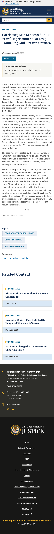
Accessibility (27, 465)
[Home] (17, 14)
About (27, 442)
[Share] (9, 59)
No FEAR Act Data (27, 492)
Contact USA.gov (27, 524)
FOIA (27, 459)
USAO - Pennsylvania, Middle (15, 258)
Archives (27, 453)
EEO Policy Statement (27, 498)
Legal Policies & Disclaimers (27, 470)
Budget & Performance (27, 448)
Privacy (27, 476)
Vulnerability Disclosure (27, 503)
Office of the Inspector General (27, 487)
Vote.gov (27, 514)
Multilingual (27, 509)
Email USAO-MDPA (14, 386)
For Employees (27, 481)
